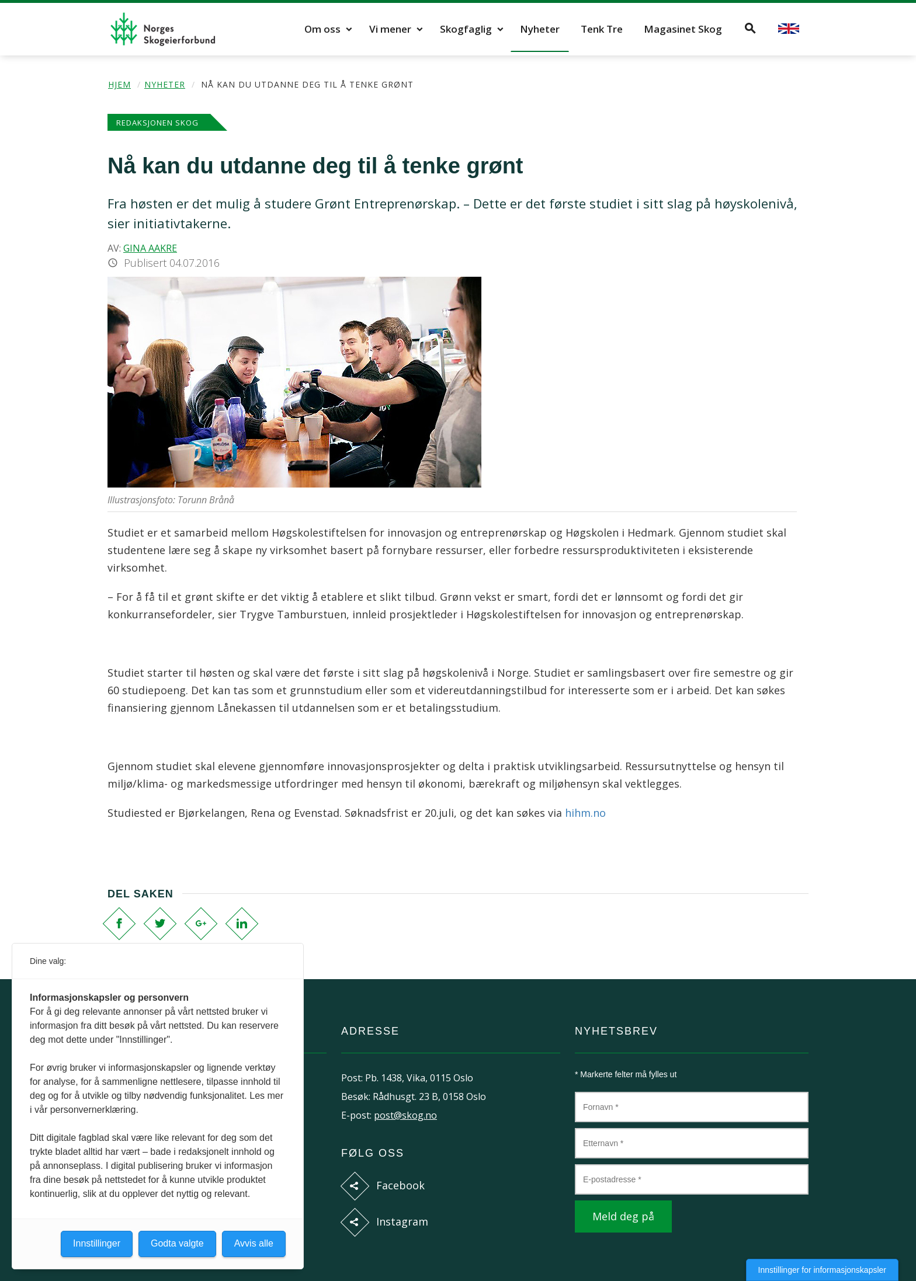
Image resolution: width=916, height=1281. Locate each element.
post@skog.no (405, 1115)
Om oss (322, 29)
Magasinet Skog (683, 29)
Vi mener (390, 29)
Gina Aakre (150, 248)
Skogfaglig (466, 29)
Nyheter (540, 29)
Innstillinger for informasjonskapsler (822, 1270)
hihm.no (585, 813)
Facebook (400, 1185)
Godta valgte (177, 1243)
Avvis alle (253, 1243)
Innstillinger (96, 1243)
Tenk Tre (602, 29)
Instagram (402, 1221)
